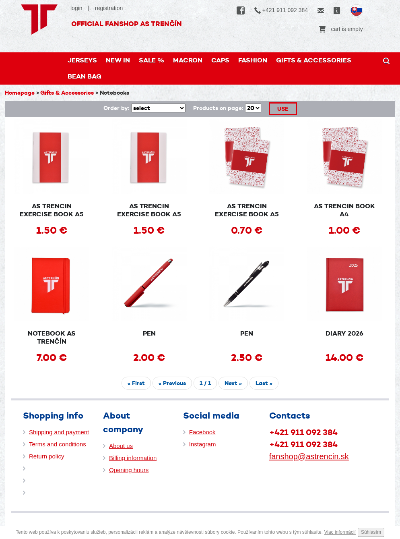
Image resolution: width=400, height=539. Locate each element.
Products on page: (218, 108)
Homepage (20, 92)
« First (136, 383)
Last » (264, 383)
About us (121, 445)
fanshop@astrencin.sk (309, 456)
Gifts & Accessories (313, 60)
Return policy (46, 456)
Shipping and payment (59, 432)
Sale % (151, 60)
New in (118, 60)
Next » (233, 383)
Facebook (202, 432)
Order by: (116, 108)
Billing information (133, 457)
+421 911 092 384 (281, 10)
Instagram (202, 444)
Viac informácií (339, 532)
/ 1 (205, 383)
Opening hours (128, 469)
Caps (220, 60)
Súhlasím (371, 532)
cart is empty (341, 29)
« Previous (172, 383)
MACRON (187, 60)
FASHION (252, 60)
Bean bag (84, 76)
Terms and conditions (57, 444)
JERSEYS (82, 60)
